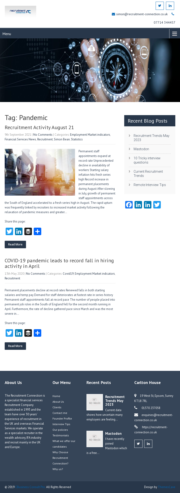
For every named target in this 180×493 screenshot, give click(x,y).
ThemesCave (166, 487)
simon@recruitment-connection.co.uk (142, 14)
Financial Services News (20, 139)
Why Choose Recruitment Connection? (60, 457)
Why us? (57, 469)
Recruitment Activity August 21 (39, 127)
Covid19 (68, 274)
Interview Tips (61, 424)
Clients (56, 407)
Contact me (59, 413)
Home (56, 396)
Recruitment (45, 139)
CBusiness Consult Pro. (30, 487)
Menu (6, 33)
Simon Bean (62, 139)
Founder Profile (62, 418)
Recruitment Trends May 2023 (151, 138)
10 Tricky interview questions (147, 160)
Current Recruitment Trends (148, 174)
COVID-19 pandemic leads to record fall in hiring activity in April (59, 263)
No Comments (42, 135)
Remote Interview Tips (150, 185)
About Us (58, 401)
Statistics (77, 139)
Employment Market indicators (90, 135)
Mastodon (141, 149)
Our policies (60, 429)
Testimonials (60, 435)
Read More (15, 244)
